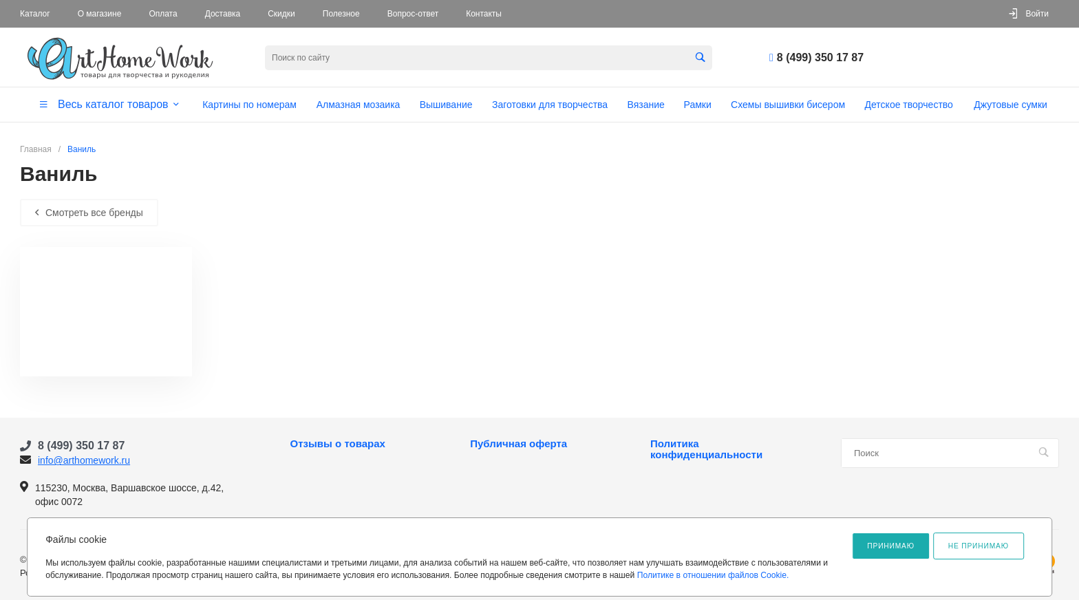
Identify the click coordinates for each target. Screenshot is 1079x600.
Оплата (163, 14)
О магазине (100, 14)
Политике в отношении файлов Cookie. (713, 575)
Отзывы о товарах (337, 443)
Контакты (484, 14)
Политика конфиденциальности (706, 449)
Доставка (223, 14)
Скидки (281, 14)
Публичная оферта (518, 443)
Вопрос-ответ (412, 14)
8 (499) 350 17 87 (820, 57)
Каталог (35, 14)
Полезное (341, 14)
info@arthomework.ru (84, 460)
